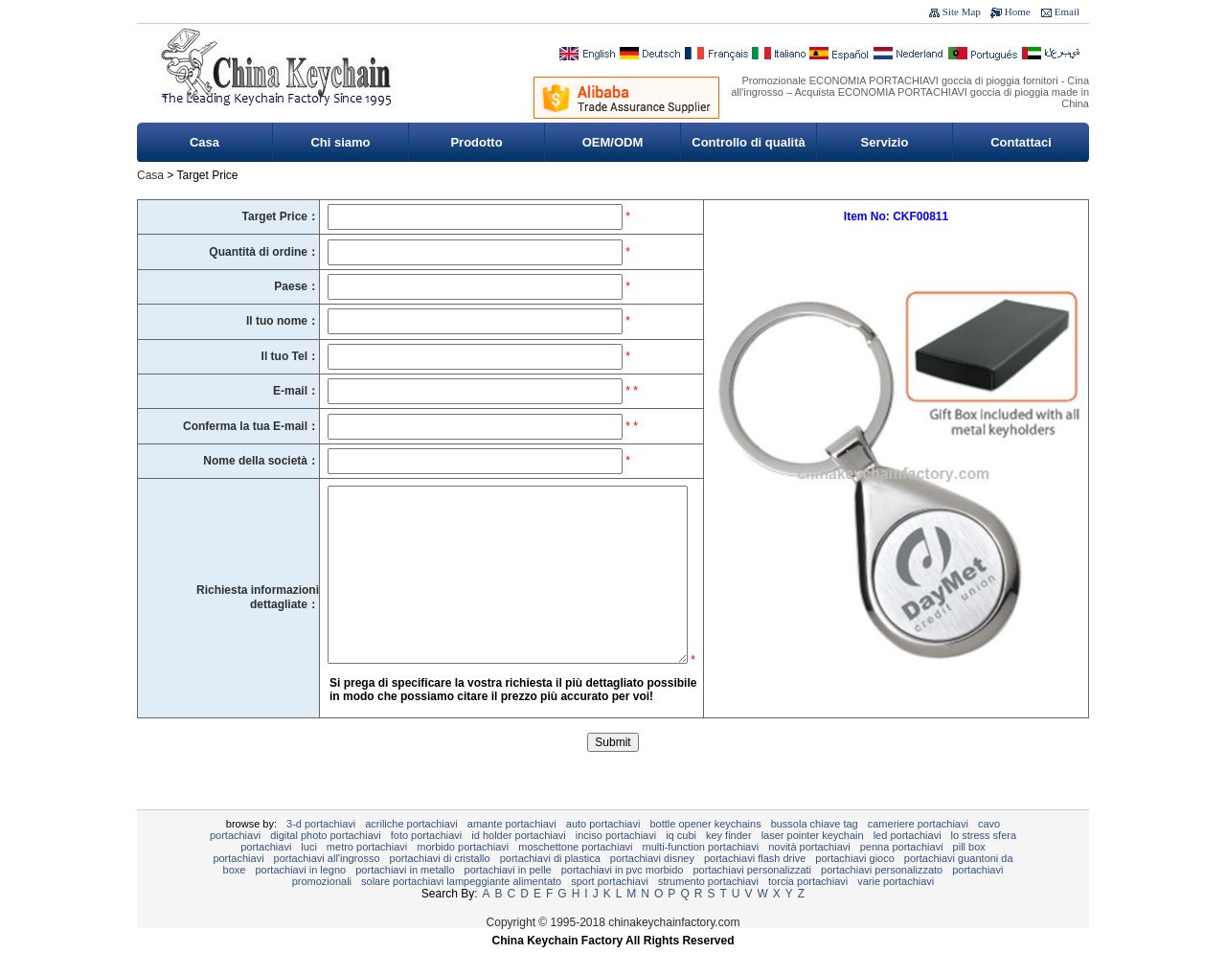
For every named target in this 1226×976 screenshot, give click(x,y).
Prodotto (476, 142)
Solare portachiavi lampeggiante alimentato (461, 910)
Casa (204, 142)
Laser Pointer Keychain (812, 864)
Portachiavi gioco (855, 887)
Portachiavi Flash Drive (755, 887)
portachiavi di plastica (550, 887)
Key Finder (729, 864)
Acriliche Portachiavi (411, 852)
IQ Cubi (681, 864)
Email (1067, 11)
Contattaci (1021, 142)
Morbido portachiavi (463, 875)
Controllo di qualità (748, 142)
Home (1018, 11)
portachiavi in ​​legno (300, 898)
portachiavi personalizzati (752, 898)
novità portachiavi (809, 875)
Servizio (885, 142)
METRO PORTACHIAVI (367, 875)
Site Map (961, 11)
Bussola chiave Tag (814, 852)
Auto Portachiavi (603, 852)
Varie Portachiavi (895, 910)
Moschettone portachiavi (575, 875)
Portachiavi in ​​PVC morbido (622, 898)
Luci (309, 875)
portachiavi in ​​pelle (508, 898)
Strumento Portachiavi (708, 910)
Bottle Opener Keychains (705, 852)
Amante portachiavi (511, 852)
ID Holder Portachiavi (518, 864)
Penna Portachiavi (901, 875)
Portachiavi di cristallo (440, 887)
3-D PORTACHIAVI (320, 852)
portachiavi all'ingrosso (327, 887)
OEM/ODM (613, 142)
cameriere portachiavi (918, 852)
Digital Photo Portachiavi (325, 864)
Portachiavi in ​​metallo (404, 898)
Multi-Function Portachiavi (700, 875)
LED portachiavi (908, 864)
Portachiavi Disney (652, 887)
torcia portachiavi (808, 910)
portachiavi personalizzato (881, 898)
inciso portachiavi (616, 864)
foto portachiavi (427, 864)
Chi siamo (340, 142)
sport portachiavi (609, 910)
